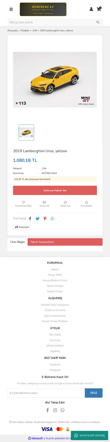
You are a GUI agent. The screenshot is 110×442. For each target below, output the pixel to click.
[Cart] (99, 9)
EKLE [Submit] (93, 393)
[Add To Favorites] (23, 205)
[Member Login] (91, 9)
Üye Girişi (55, 340)
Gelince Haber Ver (55, 190)
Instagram (55, 370)
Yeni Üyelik (55, 334)
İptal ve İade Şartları (55, 316)
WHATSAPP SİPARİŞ (89, 435)
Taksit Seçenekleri (42, 242)
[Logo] (43, 9)
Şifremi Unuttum (55, 345)
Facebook (55, 364)
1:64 (44, 168)
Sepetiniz (55, 351)
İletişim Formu (55, 291)
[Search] (55, 22)
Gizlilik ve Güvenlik (55, 310)
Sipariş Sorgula (55, 286)
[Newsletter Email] (46, 393)
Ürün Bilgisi (17, 242)
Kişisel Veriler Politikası (55, 321)
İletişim (55, 269)
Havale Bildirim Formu (55, 280)
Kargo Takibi (55, 275)
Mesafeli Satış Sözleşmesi (55, 305)
